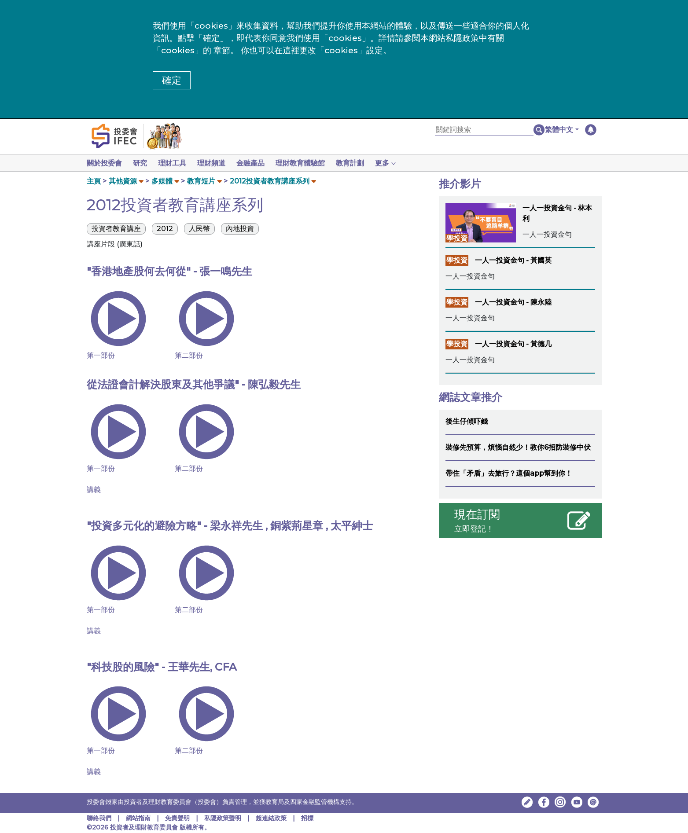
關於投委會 (104, 163)
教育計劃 (360, 163)
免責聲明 (178, 818)
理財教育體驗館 (309, 163)
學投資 (456, 238)
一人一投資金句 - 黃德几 (513, 344)
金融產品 (257, 163)
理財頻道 (216, 163)
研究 (142, 163)
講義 (94, 489)
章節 (221, 50)
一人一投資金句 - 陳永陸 (513, 302)
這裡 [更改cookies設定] (291, 50)
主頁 (94, 181)
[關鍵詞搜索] (484, 130)
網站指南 (138, 818)
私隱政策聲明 (223, 818)
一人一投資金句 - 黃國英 (513, 260)
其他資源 (123, 181)
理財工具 (176, 163)
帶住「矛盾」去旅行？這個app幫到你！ (508, 473)
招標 (307, 818)
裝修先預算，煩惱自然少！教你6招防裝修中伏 (518, 447)
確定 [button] (171, 80)
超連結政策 (271, 818)
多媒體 (162, 181)
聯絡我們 (99, 818)
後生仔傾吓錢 (466, 421)
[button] (561, 130)
